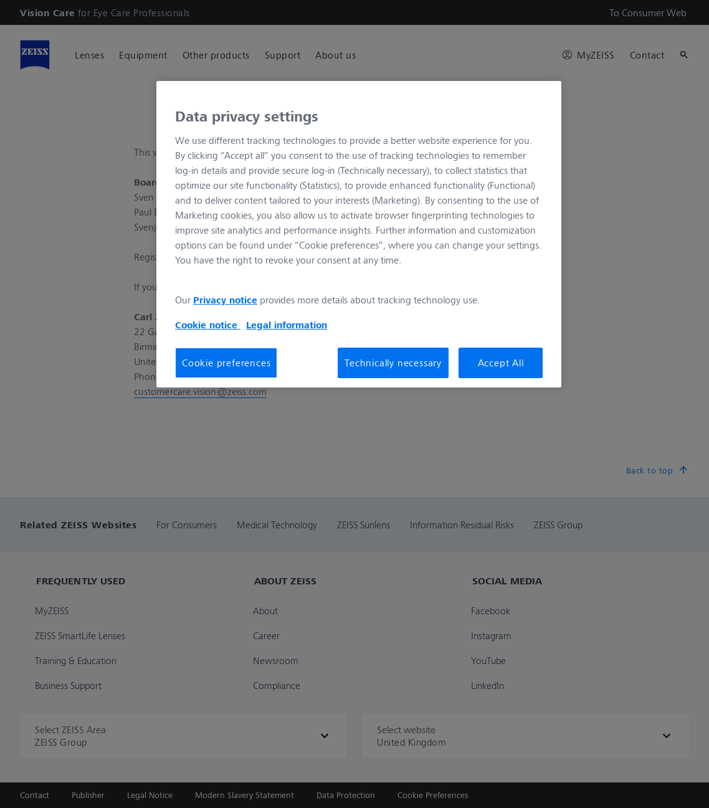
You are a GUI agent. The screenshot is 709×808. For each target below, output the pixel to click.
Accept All (501, 362)
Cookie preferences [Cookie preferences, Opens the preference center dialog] (226, 362)
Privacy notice (225, 300)
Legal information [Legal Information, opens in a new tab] (286, 324)
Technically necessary (393, 362)
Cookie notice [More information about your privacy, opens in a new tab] (207, 324)
